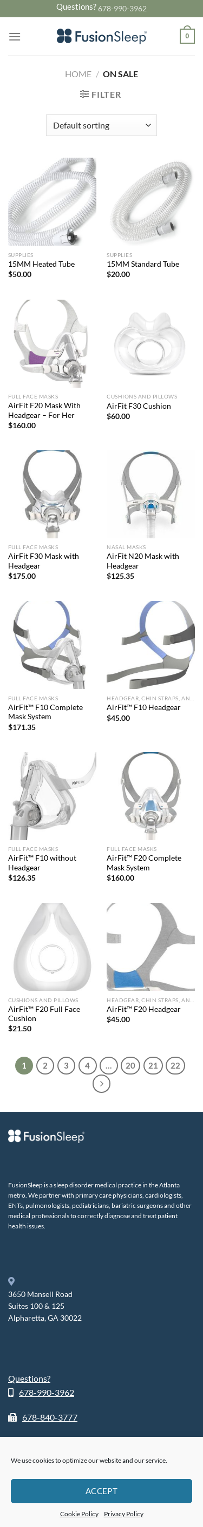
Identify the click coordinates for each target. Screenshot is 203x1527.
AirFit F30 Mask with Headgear (43, 561)
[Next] (102, 1084)
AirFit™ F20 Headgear (144, 1009)
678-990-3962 (122, 8)
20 (130, 1065)
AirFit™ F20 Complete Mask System (144, 863)
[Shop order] (101, 125)
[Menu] (14, 36)
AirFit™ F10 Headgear (144, 707)
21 (153, 1065)
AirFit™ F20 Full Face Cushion (44, 1014)
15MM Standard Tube (143, 264)
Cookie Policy (79, 1514)
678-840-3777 (49, 1417)
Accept (102, 1491)
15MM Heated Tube (41, 264)
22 (175, 1065)
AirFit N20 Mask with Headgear (143, 561)
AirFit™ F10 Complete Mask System (45, 712)
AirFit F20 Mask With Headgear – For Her (44, 410)
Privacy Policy (123, 1514)
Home (78, 74)
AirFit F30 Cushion (139, 406)
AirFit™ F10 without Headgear (42, 863)
